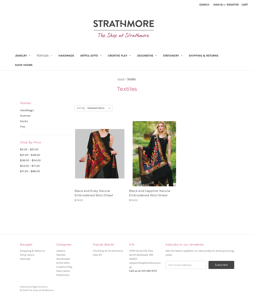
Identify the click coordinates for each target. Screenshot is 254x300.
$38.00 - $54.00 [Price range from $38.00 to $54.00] (30, 160)
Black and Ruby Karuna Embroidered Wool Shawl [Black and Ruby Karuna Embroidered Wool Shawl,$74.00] (93, 193)
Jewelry (23, 55)
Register (233, 4)
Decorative (147, 55)
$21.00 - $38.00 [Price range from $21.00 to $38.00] (30, 155)
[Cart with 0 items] (244, 4)
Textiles (44, 55)
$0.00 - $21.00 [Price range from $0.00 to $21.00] (29, 149)
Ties (22, 126)
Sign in (218, 4)
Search (204, 4)
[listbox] (100, 108)
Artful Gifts (91, 55)
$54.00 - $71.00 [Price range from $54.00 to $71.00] (30, 166)
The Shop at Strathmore (108, 250)
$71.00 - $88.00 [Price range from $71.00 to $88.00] (30, 171)
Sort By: (81, 108)
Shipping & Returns (203, 55)
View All (97, 254)
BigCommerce (40, 286)
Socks (24, 121)
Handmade (66, 55)
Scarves (25, 115)
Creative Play (119, 55)
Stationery (173, 55)
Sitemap (25, 259)
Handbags (27, 110)
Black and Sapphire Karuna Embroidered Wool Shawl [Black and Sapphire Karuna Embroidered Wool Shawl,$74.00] (149, 193)
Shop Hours (23, 65)
